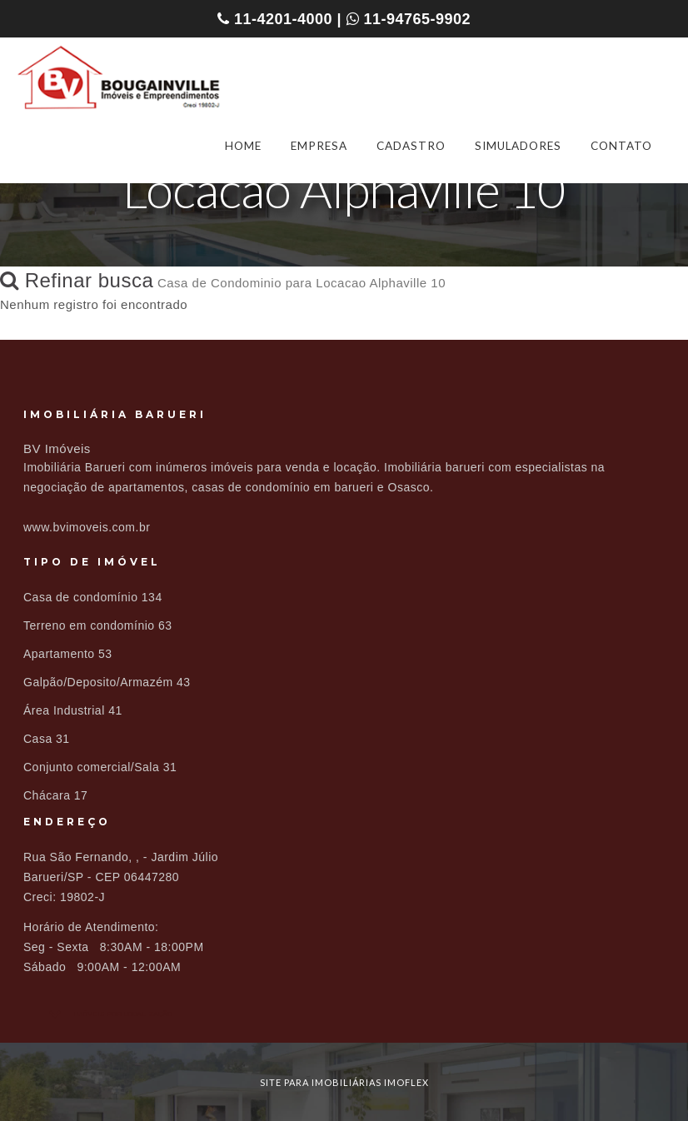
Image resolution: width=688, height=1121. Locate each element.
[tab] (344, 1014)
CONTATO (621, 145)
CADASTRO (411, 145)
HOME (243, 145)
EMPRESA (319, 145)
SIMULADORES (518, 145)
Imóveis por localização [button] (122, 1014)
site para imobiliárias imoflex (344, 1082)
